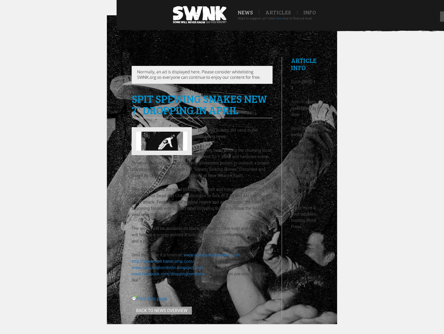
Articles (278, 12)
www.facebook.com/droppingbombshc (168, 273)
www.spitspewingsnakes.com (211, 255)
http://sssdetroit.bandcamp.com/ (163, 261)
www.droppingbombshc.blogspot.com (167, 267)
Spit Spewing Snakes (303, 134)
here (278, 18)
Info (309, 12)
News (245, 12)
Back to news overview (161, 310)
